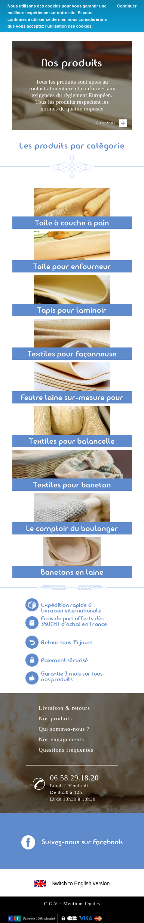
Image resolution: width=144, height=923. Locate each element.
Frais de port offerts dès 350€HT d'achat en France (74, 621)
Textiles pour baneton (72, 485)
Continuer (127, 6)
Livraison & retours (64, 708)
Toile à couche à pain (72, 223)
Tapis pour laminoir (72, 311)
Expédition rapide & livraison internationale (71, 608)
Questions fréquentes (66, 750)
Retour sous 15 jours (66, 643)
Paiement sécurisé (64, 661)
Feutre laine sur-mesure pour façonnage (72, 399)
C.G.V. (51, 903)
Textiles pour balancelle (72, 442)
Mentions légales (81, 903)
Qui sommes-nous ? (64, 729)
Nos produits (55, 718)
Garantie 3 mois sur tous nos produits (71, 677)
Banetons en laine (72, 573)
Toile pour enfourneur (72, 267)
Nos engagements (61, 739)
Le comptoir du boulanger (72, 529)
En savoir (105, 122)
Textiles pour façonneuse (72, 354)
